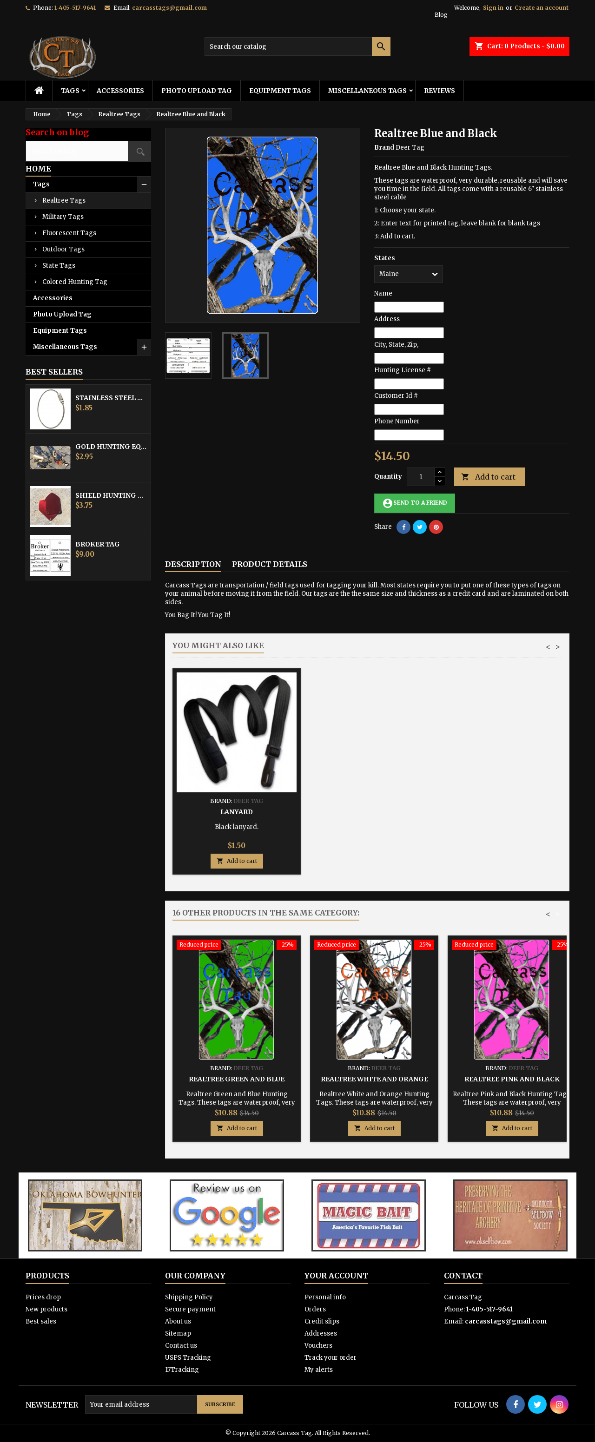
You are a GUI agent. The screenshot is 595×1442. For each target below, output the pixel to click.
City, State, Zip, (396, 345)
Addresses (320, 1333)
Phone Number (397, 421)
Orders (315, 1309)
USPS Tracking (188, 1358)
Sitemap (178, 1333)
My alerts (318, 1370)
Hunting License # (402, 370)
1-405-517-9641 (75, 7)
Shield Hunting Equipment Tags (111, 495)
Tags (70, 90)
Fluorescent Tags (69, 233)
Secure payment (190, 1309)
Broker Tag (97, 544)
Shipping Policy (189, 1297)
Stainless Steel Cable (111, 398)
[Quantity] (421, 476)
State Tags (58, 266)
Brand (384, 147)
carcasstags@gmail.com (169, 7)
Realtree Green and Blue (236, 1079)
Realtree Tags (64, 200)
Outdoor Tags (63, 249)
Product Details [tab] (269, 564)
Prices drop (43, 1297)
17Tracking (182, 1370)
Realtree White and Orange (374, 1079)
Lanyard (512, 812)
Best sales (41, 1321)
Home (38, 168)
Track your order (330, 1358)
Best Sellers (54, 371)
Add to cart (488, 477)
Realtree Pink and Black (512, 1079)
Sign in (493, 7)
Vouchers (318, 1346)
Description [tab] (193, 564)
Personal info (325, 1297)
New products (46, 1309)
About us (178, 1321)
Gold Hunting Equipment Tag (111, 446)
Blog (441, 14)
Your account (336, 1275)
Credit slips (321, 1321)
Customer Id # (396, 396)
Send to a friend (414, 503)
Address (387, 319)
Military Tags (63, 217)
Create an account (542, 7)
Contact (463, 1275)
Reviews (439, 90)
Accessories (120, 90)
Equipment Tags (280, 90)
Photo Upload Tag (196, 90)
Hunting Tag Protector (374, 812)
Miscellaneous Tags (367, 90)
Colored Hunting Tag (74, 282)
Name (383, 293)
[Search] (297, 46)
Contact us (181, 1346)
